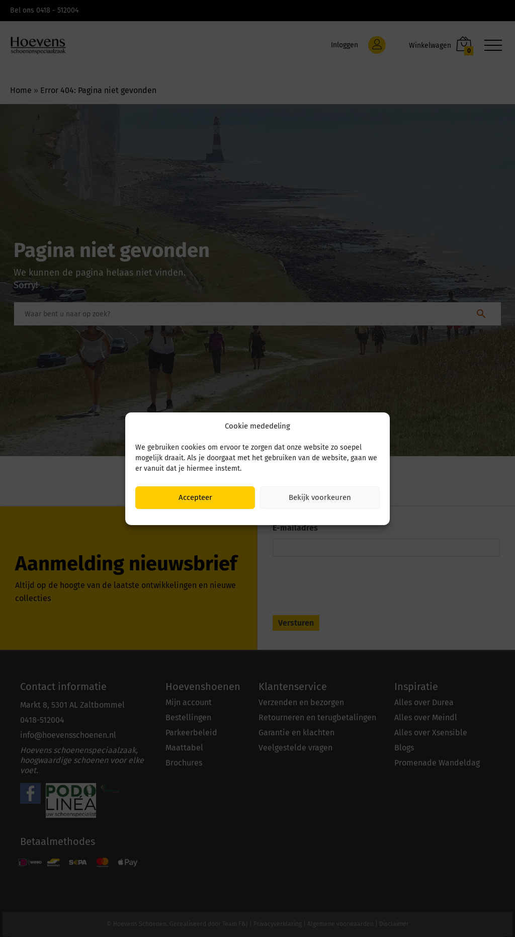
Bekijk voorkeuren (320, 497)
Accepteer (195, 497)
